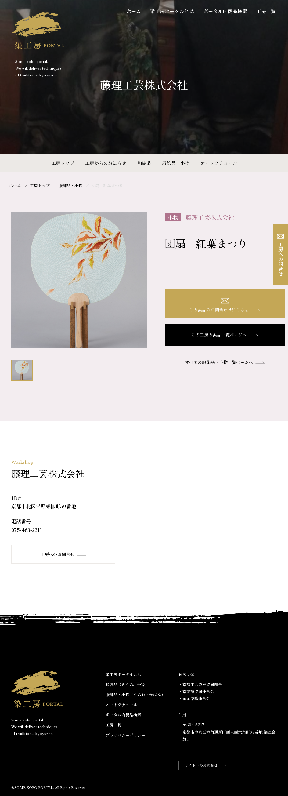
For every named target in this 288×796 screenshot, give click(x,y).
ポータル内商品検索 (225, 11)
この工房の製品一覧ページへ (225, 335)
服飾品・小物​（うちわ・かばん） (135, 694)
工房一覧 (266, 11)
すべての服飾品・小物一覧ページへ (225, 362)
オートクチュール (218, 163)
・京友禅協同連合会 (196, 691)
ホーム (133, 11)
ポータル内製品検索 (123, 715)
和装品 (144, 163)
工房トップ (62, 163)
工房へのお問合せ (63, 554)
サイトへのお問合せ (206, 765)
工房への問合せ (280, 255)
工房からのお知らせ (105, 163)
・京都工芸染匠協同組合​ (200, 684)
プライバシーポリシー (125, 735)
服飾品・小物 (175, 163)
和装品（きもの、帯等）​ (127, 684)
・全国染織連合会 (194, 698)
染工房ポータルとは (172, 11)
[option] (79, 280)
